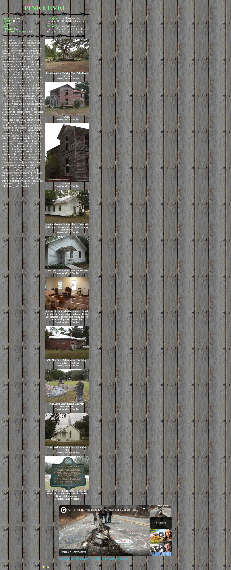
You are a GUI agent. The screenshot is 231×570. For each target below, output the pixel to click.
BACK (45, 567)
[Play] (161, 535)
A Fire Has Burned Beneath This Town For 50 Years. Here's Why (104, 509)
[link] (64, 510)
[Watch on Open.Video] (73, 552)
